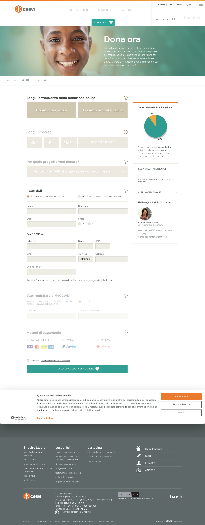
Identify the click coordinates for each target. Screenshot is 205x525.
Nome (30, 198)
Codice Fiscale (34, 259)
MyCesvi (188, 5)
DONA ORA (130, 9)
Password (31, 303)
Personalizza (181, 505)
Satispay (105, 332)
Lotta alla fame (29, 452)
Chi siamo (161, 5)
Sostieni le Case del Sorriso (68, 444)
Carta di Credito (40, 332)
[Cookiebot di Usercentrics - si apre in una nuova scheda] (18, 519)
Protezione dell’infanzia (34, 456)
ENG (201, 5)
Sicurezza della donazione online (154, 173)
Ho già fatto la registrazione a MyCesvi (102, 189)
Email (29, 211)
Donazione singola (51, 102)
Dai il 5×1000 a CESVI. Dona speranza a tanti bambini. (68, 450)
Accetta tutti (181, 497)
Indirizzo (31, 233)
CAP (97, 233)
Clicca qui (142, 57)
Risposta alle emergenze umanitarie (34, 445)
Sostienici (90, 9)
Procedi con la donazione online (75, 361)
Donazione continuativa (102, 102)
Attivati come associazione (100, 449)
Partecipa (107, 9)
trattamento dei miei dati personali (55, 353)
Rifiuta (181, 514)
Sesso (81, 211)
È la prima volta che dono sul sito (48, 189)
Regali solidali (153, 440)
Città (29, 246)
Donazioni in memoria (66, 456)
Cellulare (99, 246)
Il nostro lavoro (68, 9)
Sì (83, 294)
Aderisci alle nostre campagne (101, 444)
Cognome (83, 198)
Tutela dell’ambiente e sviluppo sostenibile (37, 462)
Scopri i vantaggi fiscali (152, 161)
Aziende (178, 5)
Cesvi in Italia (29, 468)
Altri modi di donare (149, 184)
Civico (81, 233)
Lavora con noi (94, 453)
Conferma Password (88, 303)
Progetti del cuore (64, 460)
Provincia (82, 246)
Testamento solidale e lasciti (68, 465)
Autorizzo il (50, 353)
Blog (170, 5)
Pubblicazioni (29, 472)
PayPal (70, 332)
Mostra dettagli (45, 519)
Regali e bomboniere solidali (69, 474)
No (94, 294)
